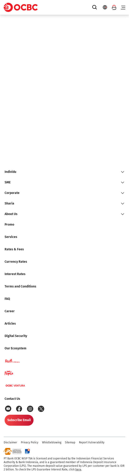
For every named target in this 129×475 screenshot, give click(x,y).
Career (10, 311)
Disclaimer (10, 442)
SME (8, 182)
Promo (9, 224)
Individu (10, 172)
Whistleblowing (51, 442)
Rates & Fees (14, 249)
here (78, 469)
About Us (11, 214)
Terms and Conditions (20, 286)
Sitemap (70, 442)
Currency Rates (16, 262)
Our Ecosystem (15, 348)
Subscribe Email (19, 420)
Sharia (9, 203)
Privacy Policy (29, 442)
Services (11, 237)
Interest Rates (15, 274)
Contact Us (12, 399)
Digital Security (16, 336)
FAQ (7, 299)
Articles (10, 324)
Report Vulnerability (91, 442)
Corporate (12, 193)
